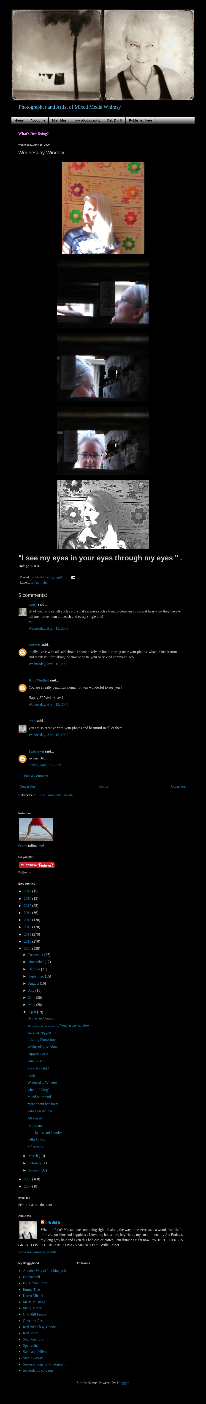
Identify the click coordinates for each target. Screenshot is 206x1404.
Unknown (36, 751)
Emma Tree (31, 1289)
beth (32, 721)
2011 (28, 934)
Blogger (123, 1383)
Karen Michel (33, 1296)
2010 (28, 941)
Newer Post (27, 786)
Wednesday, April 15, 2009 (48, 628)
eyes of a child (38, 1068)
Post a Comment (36, 776)
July (31, 990)
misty (33, 604)
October (34, 969)
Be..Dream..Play (35, 1283)
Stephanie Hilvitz (36, 1352)
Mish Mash (60, 120)
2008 (28, 1179)
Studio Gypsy (33, 1358)
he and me (35, 1125)
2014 (28, 913)
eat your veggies (39, 1032)
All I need (34, 1118)
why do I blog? (38, 1090)
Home (19, 120)
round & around (39, 1097)
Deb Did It (114, 120)
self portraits (39, 582)
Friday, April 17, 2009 (45, 765)
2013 (28, 920)
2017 (28, 891)
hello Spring (36, 1140)
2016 (28, 898)
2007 (28, 1186)
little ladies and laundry (44, 1133)
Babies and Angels (41, 1018)
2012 (28, 927)
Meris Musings (34, 1302)
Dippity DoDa (37, 1054)
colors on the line (40, 1111)
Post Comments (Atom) (55, 795)
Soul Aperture (33, 1339)
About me (37, 120)
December (36, 955)
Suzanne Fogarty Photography (45, 1364)
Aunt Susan (35, 1061)
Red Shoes (30, 1333)
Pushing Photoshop (41, 1039)
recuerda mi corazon (38, 1370)
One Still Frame (34, 1314)
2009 (28, 948)
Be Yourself (31, 1277)
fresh (31, 1075)
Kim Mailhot (39, 680)
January (34, 1170)
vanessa (35, 645)
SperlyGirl (30, 1345)
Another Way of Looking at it (44, 1271)
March (33, 1156)
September (36, 976)
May (32, 1005)
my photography (87, 120)
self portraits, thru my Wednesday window (58, 1025)
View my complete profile (37, 1252)
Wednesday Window (42, 1047)
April (32, 1012)
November (36, 962)
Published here (140, 120)
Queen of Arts (33, 1321)
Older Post (179, 786)
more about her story (42, 1104)
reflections (35, 1147)
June (32, 998)
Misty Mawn (32, 1308)
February (35, 1163)
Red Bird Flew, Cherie (39, 1327)
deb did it (52, 1223)
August (34, 983)
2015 (28, 906)
